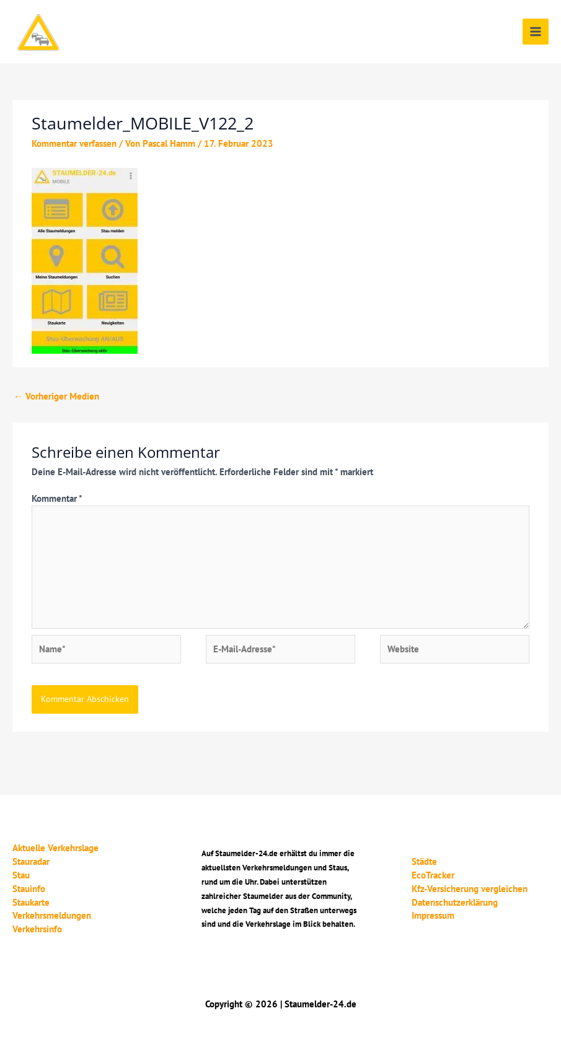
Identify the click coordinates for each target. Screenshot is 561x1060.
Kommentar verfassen (74, 143)
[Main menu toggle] (536, 32)
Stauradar (31, 861)
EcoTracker (433, 875)
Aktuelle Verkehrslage (55, 848)
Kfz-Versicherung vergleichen (470, 889)
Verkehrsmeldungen (51, 915)
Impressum (433, 915)
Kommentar (57, 498)
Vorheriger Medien (56, 396)
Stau (21, 875)
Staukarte (31, 902)
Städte (424, 861)
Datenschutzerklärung (455, 902)
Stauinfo (28, 889)
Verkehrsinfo (37, 929)
